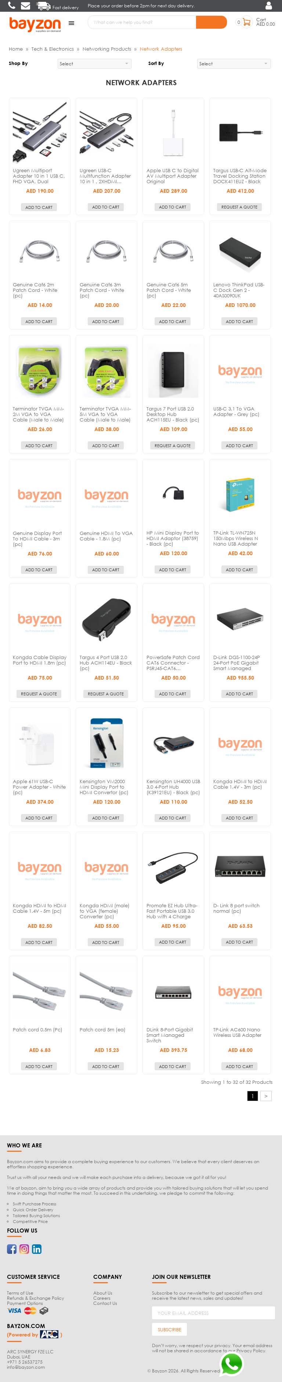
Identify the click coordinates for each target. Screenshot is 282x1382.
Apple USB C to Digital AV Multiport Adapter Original (173, 175)
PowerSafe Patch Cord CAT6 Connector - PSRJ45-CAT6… (173, 662)
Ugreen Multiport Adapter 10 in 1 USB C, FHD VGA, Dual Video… (39, 177)
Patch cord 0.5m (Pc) (37, 1028)
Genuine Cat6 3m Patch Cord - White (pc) (102, 289)
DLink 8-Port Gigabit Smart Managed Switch (170, 1034)
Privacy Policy (250, 1350)
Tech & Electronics (53, 48)
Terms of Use (20, 1292)
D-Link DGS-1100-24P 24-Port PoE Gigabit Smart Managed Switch (236, 664)
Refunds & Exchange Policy (35, 1297)
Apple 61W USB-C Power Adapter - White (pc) (39, 786)
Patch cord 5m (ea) (103, 1028)
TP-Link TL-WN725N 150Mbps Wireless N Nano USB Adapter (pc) (235, 540)
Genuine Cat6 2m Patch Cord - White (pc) (35, 289)
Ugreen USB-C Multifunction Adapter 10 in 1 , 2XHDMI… (105, 175)
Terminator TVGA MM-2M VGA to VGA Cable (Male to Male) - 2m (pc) (38, 416)
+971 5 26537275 (25, 1361)
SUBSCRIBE (169, 1328)
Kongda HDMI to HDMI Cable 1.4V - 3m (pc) (240, 783)
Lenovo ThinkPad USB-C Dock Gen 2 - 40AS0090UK (238, 289)
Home (16, 48)
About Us (102, 1292)
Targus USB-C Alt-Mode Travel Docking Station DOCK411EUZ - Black (240, 175)
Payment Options (25, 1302)
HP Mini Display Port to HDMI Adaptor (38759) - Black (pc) (173, 538)
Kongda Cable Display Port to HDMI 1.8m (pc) (39, 659)
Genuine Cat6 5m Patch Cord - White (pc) (169, 289)
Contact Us (105, 1302)
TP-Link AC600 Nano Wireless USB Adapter (237, 1031)
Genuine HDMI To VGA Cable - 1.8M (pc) (106, 535)
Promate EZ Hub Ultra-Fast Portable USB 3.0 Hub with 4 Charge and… (172, 913)
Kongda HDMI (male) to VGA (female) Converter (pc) (105, 910)
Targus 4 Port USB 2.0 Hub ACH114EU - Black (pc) (106, 662)
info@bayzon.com (26, 1366)
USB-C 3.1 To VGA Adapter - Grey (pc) (236, 411)
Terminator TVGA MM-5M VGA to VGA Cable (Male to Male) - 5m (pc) (105, 416)
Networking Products (107, 48)
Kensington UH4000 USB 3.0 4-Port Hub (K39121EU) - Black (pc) (173, 786)
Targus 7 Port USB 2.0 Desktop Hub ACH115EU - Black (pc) (173, 413)
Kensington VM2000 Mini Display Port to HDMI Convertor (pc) (104, 786)
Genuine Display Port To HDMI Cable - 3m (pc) (37, 538)
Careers (102, 1297)
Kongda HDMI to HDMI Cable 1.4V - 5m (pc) (39, 907)
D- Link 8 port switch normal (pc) (236, 907)
